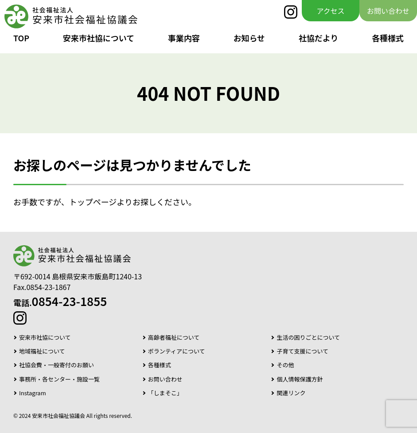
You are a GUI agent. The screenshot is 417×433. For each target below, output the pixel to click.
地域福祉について (42, 351)
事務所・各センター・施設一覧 (59, 379)
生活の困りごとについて (308, 338)
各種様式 (388, 38)
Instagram (32, 393)
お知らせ (249, 38)
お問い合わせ (388, 10)
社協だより (319, 38)
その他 (285, 365)
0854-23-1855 (69, 301)
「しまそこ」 (165, 393)
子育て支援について (302, 351)
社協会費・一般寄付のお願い (56, 365)
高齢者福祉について (174, 338)
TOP (21, 38)
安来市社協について (98, 38)
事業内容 (184, 38)
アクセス (330, 10)
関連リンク (291, 393)
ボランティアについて (176, 351)
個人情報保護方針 (300, 379)
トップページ (93, 201)
